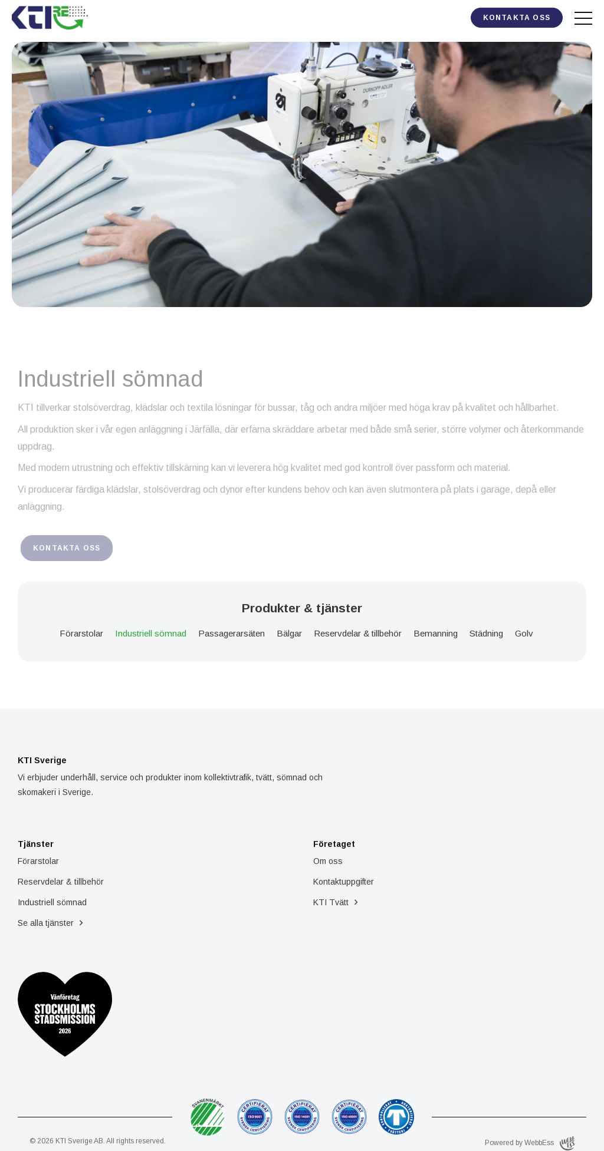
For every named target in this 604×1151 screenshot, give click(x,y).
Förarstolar (81, 633)
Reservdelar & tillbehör (358, 633)
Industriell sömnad (150, 633)
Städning (486, 633)
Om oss (328, 861)
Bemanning (435, 633)
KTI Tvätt (331, 902)
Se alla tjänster (46, 923)
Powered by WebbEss (530, 1143)
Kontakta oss (516, 18)
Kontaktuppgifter (343, 881)
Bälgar (289, 633)
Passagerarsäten (231, 633)
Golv (524, 633)
